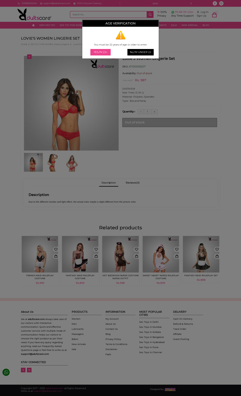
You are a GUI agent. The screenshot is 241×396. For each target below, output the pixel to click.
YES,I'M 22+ (100, 52)
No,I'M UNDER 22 (140, 52)
